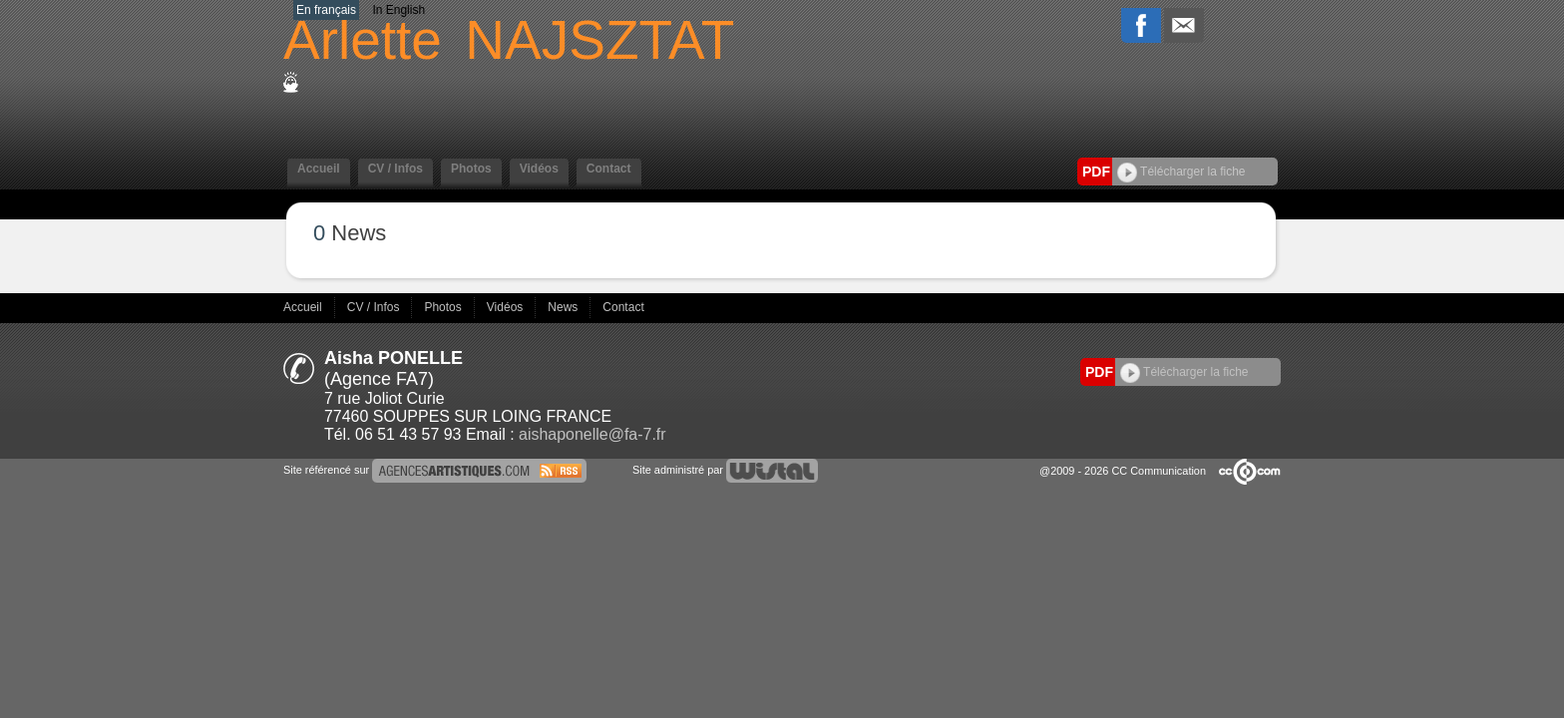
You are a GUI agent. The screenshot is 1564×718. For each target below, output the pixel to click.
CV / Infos (395, 169)
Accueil (318, 169)
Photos (471, 169)
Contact (608, 169)
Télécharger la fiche (1181, 172)
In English (398, 10)
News (564, 307)
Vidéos (539, 169)
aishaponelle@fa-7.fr (592, 434)
